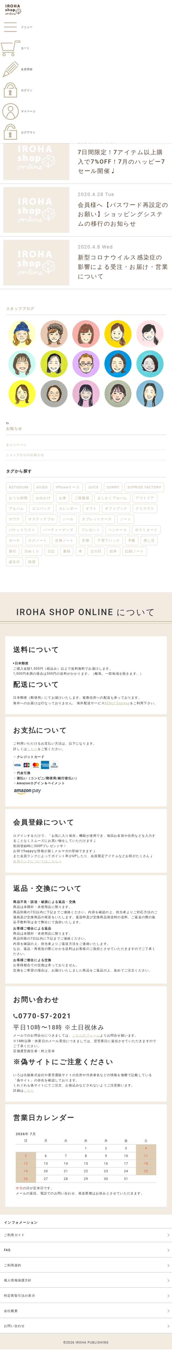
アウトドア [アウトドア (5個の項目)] (144, 519)
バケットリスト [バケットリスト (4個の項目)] (22, 551)
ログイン (16, 90)
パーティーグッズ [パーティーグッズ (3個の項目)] (58, 551)
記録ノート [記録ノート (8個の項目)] (134, 573)
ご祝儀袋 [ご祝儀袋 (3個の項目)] (81, 519)
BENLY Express (117, 724)
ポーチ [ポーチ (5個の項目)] (14, 562)
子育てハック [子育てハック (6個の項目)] (108, 562)
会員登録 (16, 69)
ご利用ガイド (14, 1256)
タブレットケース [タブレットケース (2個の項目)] (97, 541)
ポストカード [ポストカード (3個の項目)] (146, 551)
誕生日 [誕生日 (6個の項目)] (14, 583)
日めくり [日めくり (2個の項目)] (31, 573)
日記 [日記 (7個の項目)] (51, 573)
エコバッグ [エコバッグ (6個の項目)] (41, 530)
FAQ (7, 1271)
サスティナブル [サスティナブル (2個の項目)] (41, 541)
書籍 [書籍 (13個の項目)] (67, 573)
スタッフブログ (33, 311)
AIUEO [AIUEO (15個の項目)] (42, 509)
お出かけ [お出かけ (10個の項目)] (43, 519)
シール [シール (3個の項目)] (68, 541)
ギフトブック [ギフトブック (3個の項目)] (116, 530)
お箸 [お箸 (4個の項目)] (63, 519)
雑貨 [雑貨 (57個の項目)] (32, 583)
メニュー (16, 27)
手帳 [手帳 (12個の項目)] (132, 562)
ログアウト (18, 132)
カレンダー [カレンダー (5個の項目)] (68, 530)
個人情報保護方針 (18, 1302)
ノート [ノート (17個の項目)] (125, 541)
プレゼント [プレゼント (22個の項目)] (90, 551)
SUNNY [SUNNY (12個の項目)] (113, 509)
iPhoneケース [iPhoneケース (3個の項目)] (68, 509)
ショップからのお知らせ (42, 474)
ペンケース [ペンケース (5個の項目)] (117, 551)
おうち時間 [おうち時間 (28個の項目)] (18, 519)
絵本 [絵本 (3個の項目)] (113, 573)
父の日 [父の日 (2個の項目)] (96, 573)
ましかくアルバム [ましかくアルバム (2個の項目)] (112, 519)
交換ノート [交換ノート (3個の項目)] (64, 562)
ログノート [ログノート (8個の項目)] (37, 562)
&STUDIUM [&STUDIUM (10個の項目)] (18, 509)
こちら (32, 770)
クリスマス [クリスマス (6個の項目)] (144, 530)
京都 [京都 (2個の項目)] (85, 562)
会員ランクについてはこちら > (37, 883)
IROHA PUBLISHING (92, 1364)
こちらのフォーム (86, 1057)
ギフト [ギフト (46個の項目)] (91, 530)
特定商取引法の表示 (19, 1317)
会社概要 (11, 1332)
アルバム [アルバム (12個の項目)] (16, 530)
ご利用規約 (12, 1287)
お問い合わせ (14, 1347)
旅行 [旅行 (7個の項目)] (13, 573)
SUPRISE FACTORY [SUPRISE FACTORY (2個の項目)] (144, 509)
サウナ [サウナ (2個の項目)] (14, 541)
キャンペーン (25, 459)
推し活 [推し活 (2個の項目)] (149, 562)
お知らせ (21, 437)
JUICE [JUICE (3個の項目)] (93, 509)
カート (15, 48)
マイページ (18, 111)
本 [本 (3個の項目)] (80, 573)
